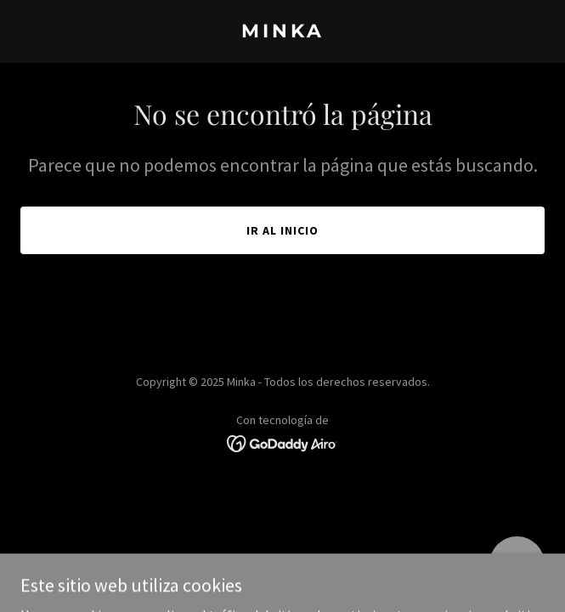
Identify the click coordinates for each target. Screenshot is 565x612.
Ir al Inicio (282, 230)
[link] (282, 32)
